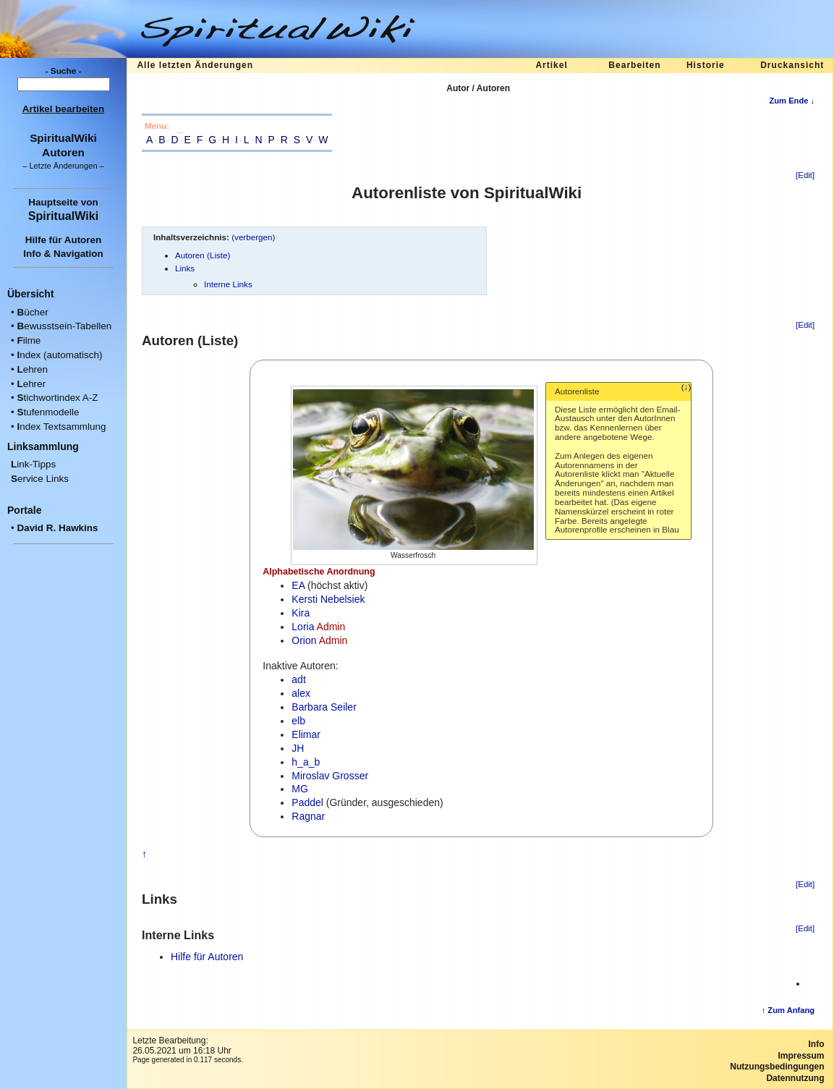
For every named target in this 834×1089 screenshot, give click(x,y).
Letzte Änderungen (63, 165)
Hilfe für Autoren (63, 239)
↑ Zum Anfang (788, 1010)
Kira (301, 613)
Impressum (801, 1056)
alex (301, 693)
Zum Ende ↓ (791, 100)
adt (298, 679)
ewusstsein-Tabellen (64, 326)
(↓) (686, 387)
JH (298, 748)
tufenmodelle (48, 412)
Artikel (551, 65)
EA (298, 585)
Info (817, 1044)
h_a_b (306, 762)
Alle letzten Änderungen (195, 65)
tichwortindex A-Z (57, 397)
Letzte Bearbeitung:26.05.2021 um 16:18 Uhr (181, 1045)
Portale (24, 510)
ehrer (31, 383)
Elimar (306, 734)
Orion (304, 640)
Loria (303, 626)
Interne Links (228, 284)
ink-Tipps (33, 464)
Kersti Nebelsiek (328, 599)
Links (185, 268)
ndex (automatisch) (59, 354)
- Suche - (64, 71)
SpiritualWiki (63, 215)
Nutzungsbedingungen (777, 1067)
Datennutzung (795, 1078)
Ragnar (308, 816)
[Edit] (805, 175)
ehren (32, 369)
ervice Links (40, 478)
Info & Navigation (63, 253)
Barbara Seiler (324, 707)
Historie (705, 65)
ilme (29, 340)
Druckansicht (792, 65)
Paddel (307, 802)
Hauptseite (53, 202)
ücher (32, 312)
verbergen (253, 237)
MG (300, 788)
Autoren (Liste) (202, 255)
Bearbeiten (634, 65)
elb (298, 720)
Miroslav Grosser (330, 775)
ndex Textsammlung (61, 426)
